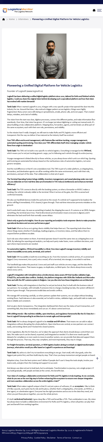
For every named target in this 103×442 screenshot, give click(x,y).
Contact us (77, 438)
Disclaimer (51, 438)
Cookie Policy (40, 438)
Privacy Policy (27, 438)
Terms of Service (64, 438)
